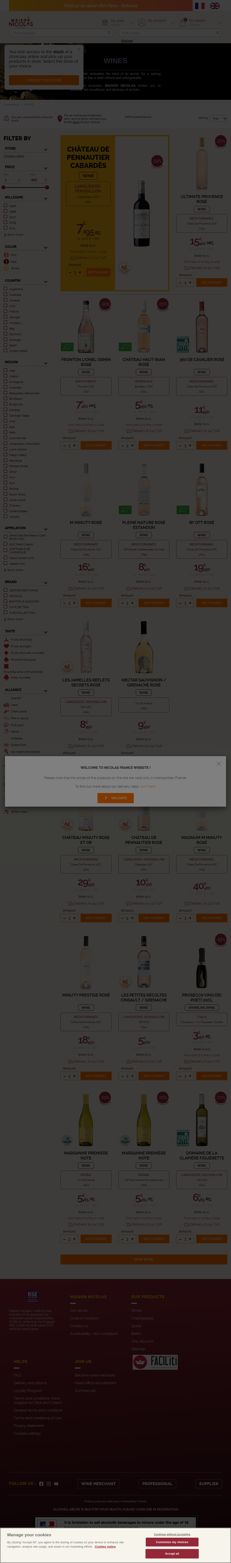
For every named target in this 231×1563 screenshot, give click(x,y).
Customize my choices (172, 1542)
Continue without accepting (172, 1534)
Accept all (172, 1553)
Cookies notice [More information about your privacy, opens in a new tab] (105, 1546)
